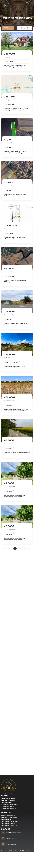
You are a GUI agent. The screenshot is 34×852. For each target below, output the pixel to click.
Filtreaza (8, 28)
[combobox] (24, 28)
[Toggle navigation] (27, 3)
